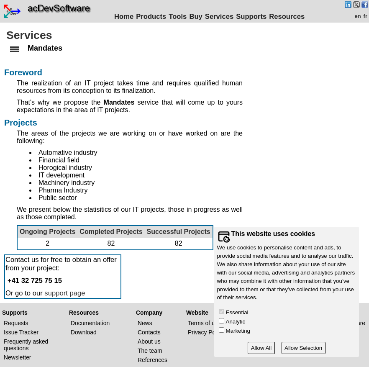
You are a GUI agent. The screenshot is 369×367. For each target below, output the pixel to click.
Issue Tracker (21, 332)
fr (365, 16)
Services (219, 17)
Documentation (90, 323)
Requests (16, 323)
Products (151, 17)
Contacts (149, 332)
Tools (178, 17)
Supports (251, 17)
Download (84, 332)
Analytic (236, 321)
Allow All (261, 348)
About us (149, 341)
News (145, 323)
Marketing (238, 331)
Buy (195, 17)
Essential (237, 312)
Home (123, 17)
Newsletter (17, 357)
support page (64, 293)
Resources (287, 17)
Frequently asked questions (26, 345)
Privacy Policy (206, 332)
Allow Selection (303, 348)
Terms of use (204, 323)
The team (150, 350)
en (357, 16)
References (152, 360)
